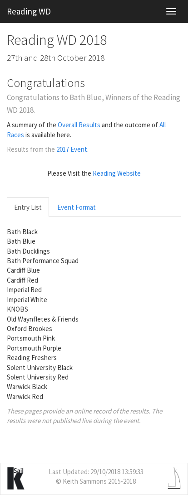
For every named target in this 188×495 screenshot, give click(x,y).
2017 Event (71, 149)
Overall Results (79, 124)
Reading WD (29, 11)
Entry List (28, 207)
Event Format (76, 207)
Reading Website (117, 173)
